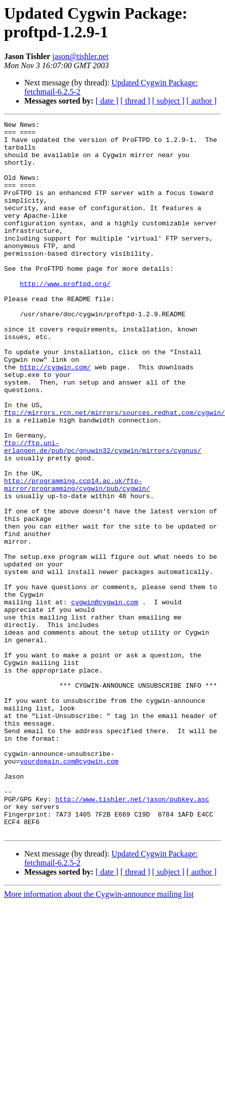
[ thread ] (135, 101)
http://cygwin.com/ (55, 416)
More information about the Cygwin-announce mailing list (99, 1036)
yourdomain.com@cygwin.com (69, 889)
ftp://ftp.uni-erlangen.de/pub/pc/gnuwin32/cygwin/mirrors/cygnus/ (102, 512)
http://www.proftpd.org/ (65, 316)
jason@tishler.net (80, 56)
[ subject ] (168, 101)
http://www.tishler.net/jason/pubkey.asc (132, 935)
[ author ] (202, 101)
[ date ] (107, 101)
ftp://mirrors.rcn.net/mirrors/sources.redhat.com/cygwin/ (114, 471)
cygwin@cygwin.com (105, 698)
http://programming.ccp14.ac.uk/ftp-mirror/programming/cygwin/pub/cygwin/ (77, 558)
